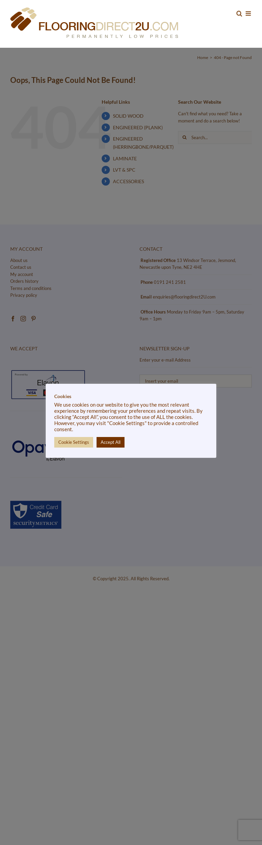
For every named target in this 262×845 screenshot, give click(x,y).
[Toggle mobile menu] (249, 13)
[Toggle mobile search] (239, 13)
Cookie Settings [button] (73, 442)
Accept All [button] (110, 442)
